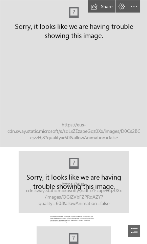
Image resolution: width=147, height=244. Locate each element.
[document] (73, 122)
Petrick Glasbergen (55, 218)
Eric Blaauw (79, 216)
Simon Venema (86, 216)
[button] (101, 6)
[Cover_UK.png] (73, 73)
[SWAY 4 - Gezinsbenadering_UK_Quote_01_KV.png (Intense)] (73, 182)
